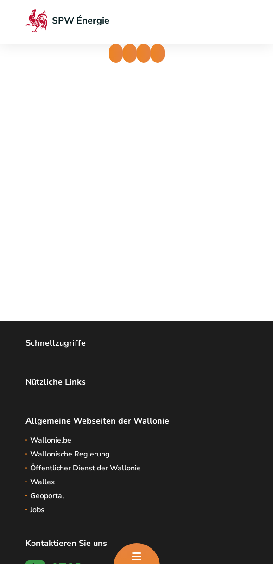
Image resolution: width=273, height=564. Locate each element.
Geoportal (47, 496)
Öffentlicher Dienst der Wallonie (85, 468)
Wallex (42, 482)
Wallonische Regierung (70, 454)
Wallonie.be (50, 440)
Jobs (37, 509)
